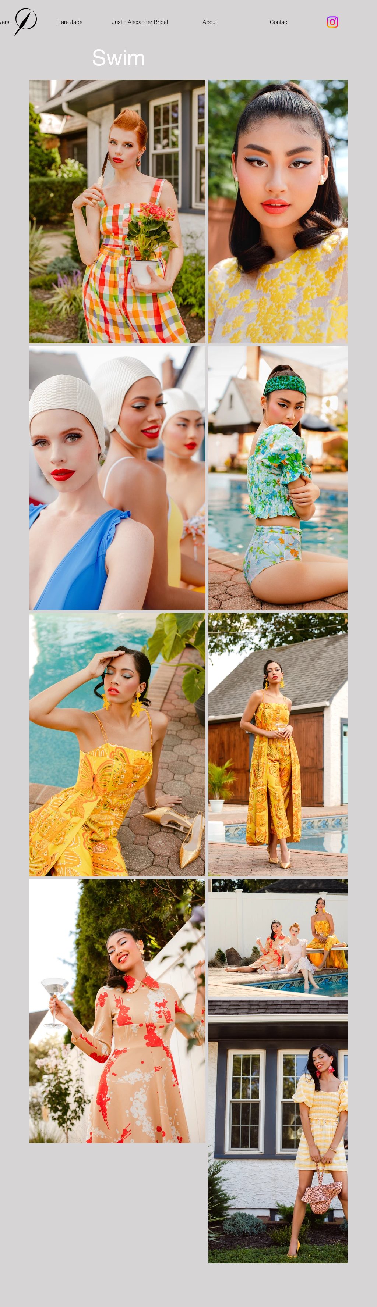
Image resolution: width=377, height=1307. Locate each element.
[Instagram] (332, 22)
